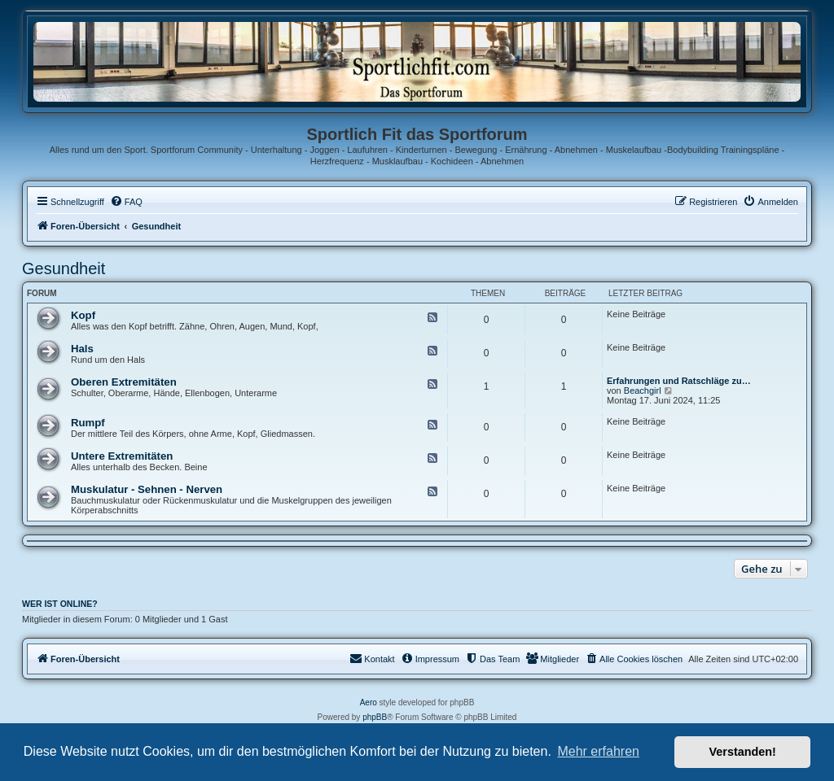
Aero (368, 702)
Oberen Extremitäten (124, 382)
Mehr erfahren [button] (598, 751)
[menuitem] (126, 202)
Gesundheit (63, 268)
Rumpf (88, 423)
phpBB (374, 717)
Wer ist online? (60, 604)
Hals (82, 349)
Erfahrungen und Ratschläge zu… (679, 381)
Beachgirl (642, 390)
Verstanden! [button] (742, 751)
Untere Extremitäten (122, 456)
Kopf (83, 315)
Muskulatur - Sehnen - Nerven (146, 489)
